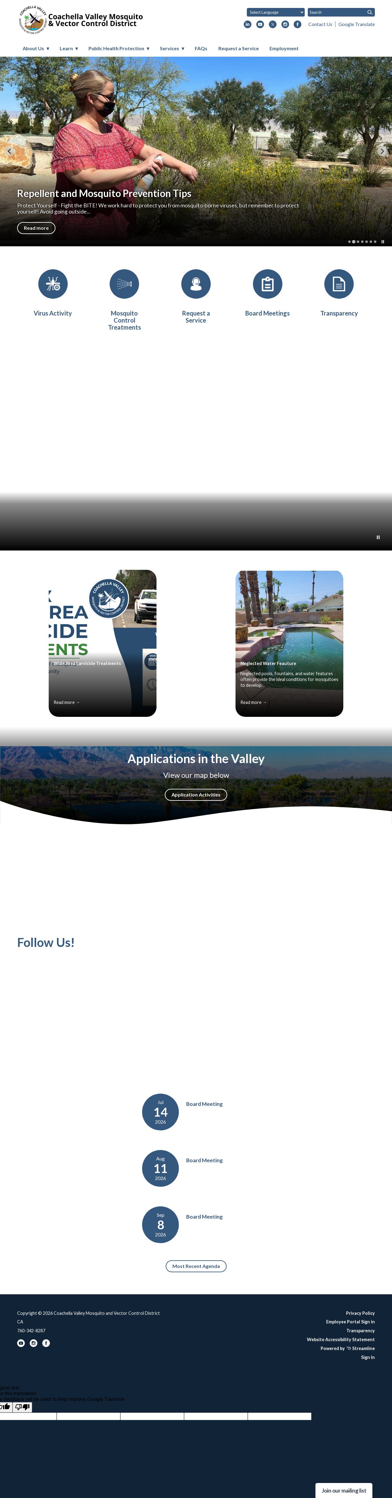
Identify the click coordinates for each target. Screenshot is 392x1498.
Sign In (368, 1357)
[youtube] (260, 25)
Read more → (67, 702)
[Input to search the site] (341, 12)
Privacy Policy (360, 1313)
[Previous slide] (10, 151)
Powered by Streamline (348, 1348)
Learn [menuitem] (66, 48)
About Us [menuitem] (33, 48)
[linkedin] (247, 25)
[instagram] (285, 25)
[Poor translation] (22, 1407)
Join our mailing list (344, 1490)
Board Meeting (204, 1104)
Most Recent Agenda (196, 1266)
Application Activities (196, 794)
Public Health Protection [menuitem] (116, 48)
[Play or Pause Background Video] (378, 538)
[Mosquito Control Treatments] (124, 300)
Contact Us (320, 24)
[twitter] (273, 25)
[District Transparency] (339, 293)
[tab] (349, 241)
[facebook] (297, 25)
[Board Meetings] (267, 293)
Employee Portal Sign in (350, 1321)
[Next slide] (382, 151)
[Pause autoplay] (383, 241)
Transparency (360, 1330)
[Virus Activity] (52, 293)
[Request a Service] (196, 296)
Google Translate (356, 24)
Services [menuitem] (169, 48)
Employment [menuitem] (284, 48)
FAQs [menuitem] (201, 48)
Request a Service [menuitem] (238, 48)
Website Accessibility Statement (341, 1339)
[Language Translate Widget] (276, 12)
